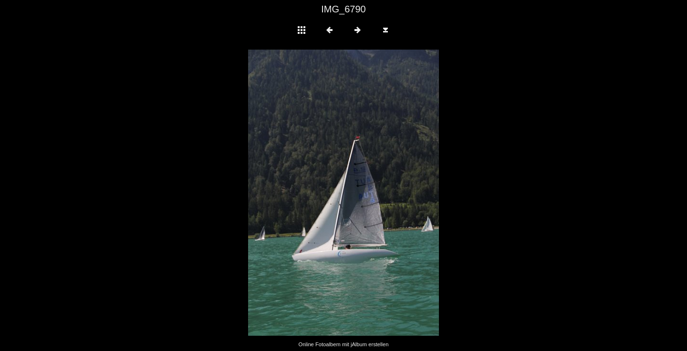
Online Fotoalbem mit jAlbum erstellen (343, 344)
